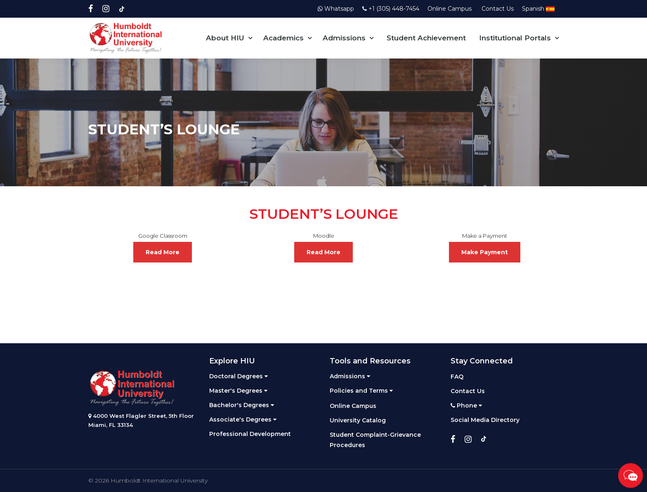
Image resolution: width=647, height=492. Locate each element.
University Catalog (358, 420)
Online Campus (450, 8)
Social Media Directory (485, 420)
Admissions (344, 38)
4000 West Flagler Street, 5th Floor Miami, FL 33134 (141, 420)
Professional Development (250, 434)
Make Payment (484, 252)
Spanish (538, 8)
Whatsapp (336, 8)
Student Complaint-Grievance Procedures (375, 440)
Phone (466, 405)
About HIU (225, 38)
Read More (162, 252)
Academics (283, 38)
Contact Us (498, 8)
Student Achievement (426, 38)
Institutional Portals (515, 38)
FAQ (457, 376)
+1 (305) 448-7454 (390, 8)
